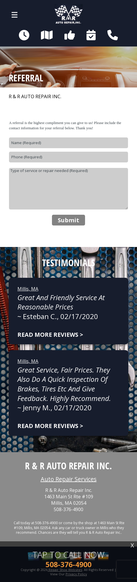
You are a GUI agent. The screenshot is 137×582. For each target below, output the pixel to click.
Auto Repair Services (69, 479)
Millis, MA (27, 289)
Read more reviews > (50, 335)
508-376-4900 (68, 509)
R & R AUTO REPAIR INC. (35, 97)
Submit (68, 220)
